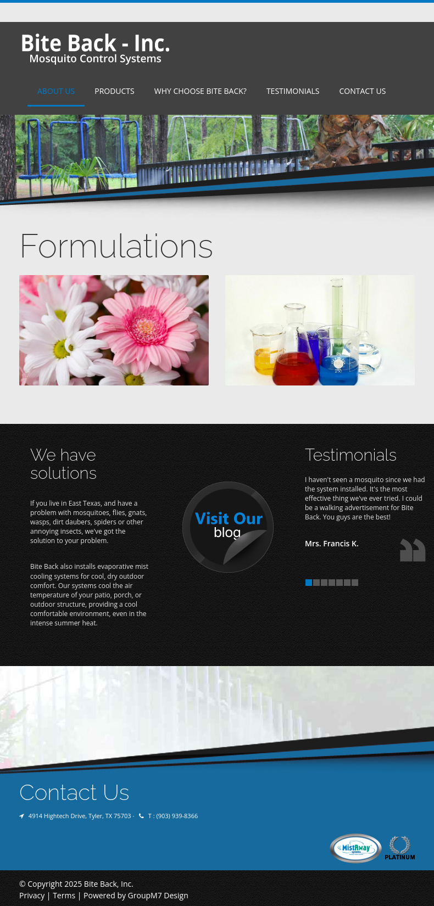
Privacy (31, 895)
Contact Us (362, 91)
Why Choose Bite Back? (200, 91)
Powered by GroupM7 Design (136, 895)
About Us (56, 91)
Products (114, 91)
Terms (64, 895)
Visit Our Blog (228, 528)
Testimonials (293, 91)
